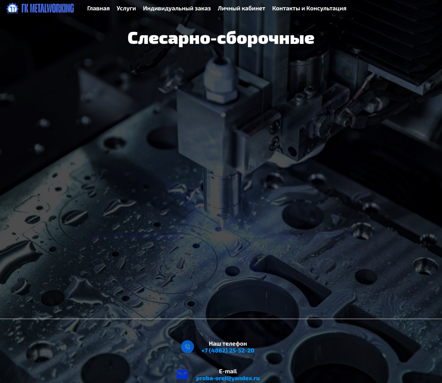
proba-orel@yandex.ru (228, 377)
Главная (98, 7)
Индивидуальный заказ (177, 7)
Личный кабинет (242, 7)
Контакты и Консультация (309, 7)
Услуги (126, 7)
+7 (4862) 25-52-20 (227, 350)
